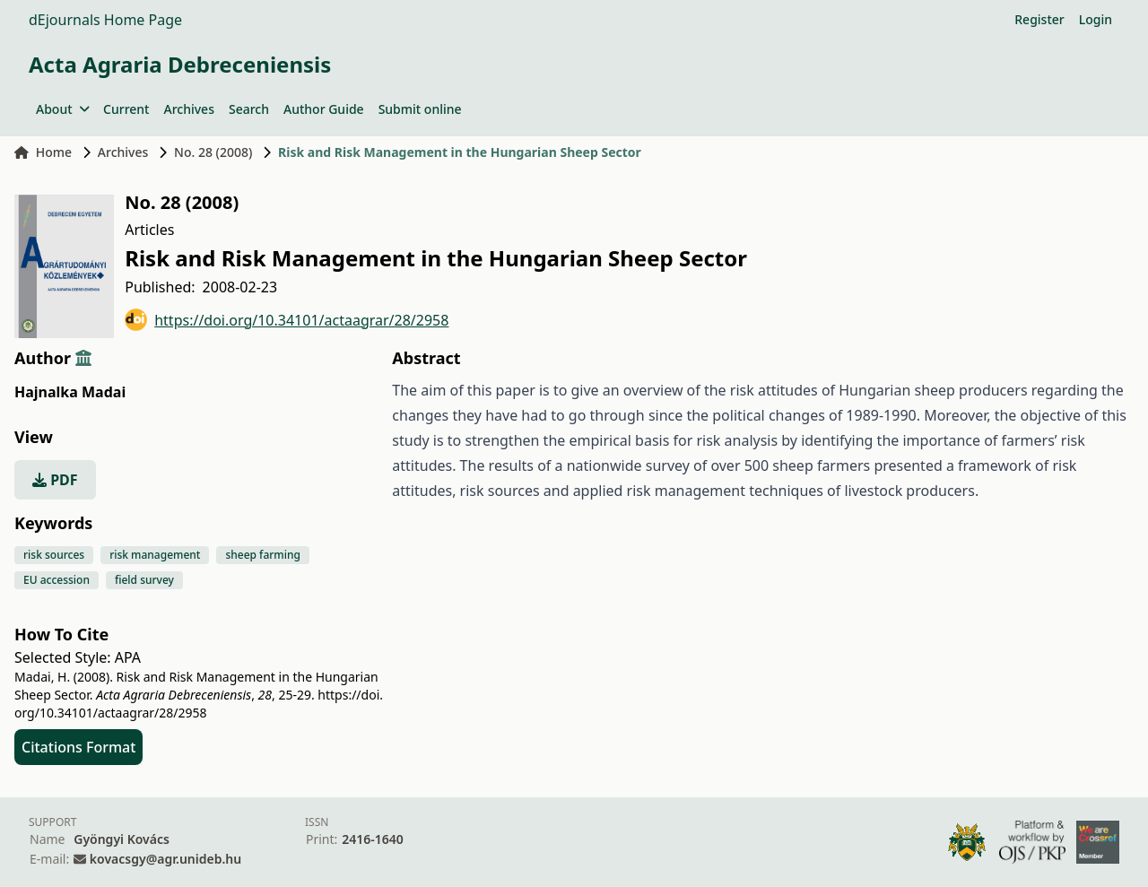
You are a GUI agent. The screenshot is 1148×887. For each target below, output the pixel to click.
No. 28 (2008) (213, 152)
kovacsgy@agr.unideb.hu (165, 858)
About (62, 108)
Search (249, 108)
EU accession (56, 579)
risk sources (53, 554)
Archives (188, 108)
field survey (144, 579)
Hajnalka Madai (70, 392)
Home (43, 152)
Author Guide (323, 108)
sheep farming (262, 554)
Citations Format (78, 747)
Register (1039, 19)
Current (126, 108)
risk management (154, 554)
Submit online (420, 108)
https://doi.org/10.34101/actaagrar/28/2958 (286, 320)
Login (1095, 19)
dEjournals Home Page (105, 20)
